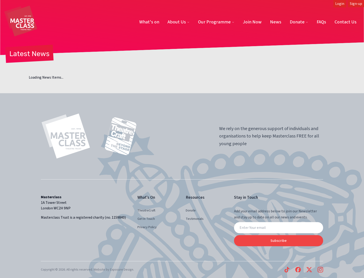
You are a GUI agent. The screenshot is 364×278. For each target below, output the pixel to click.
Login (339, 3)
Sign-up (356, 3)
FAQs (321, 22)
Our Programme (216, 22)
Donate (299, 22)
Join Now (252, 22)
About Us (179, 22)
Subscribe (278, 240)
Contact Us (346, 22)
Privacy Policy (147, 227)
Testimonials (195, 219)
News (275, 22)
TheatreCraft (146, 210)
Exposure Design (121, 269)
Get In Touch (146, 219)
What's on (149, 22)
